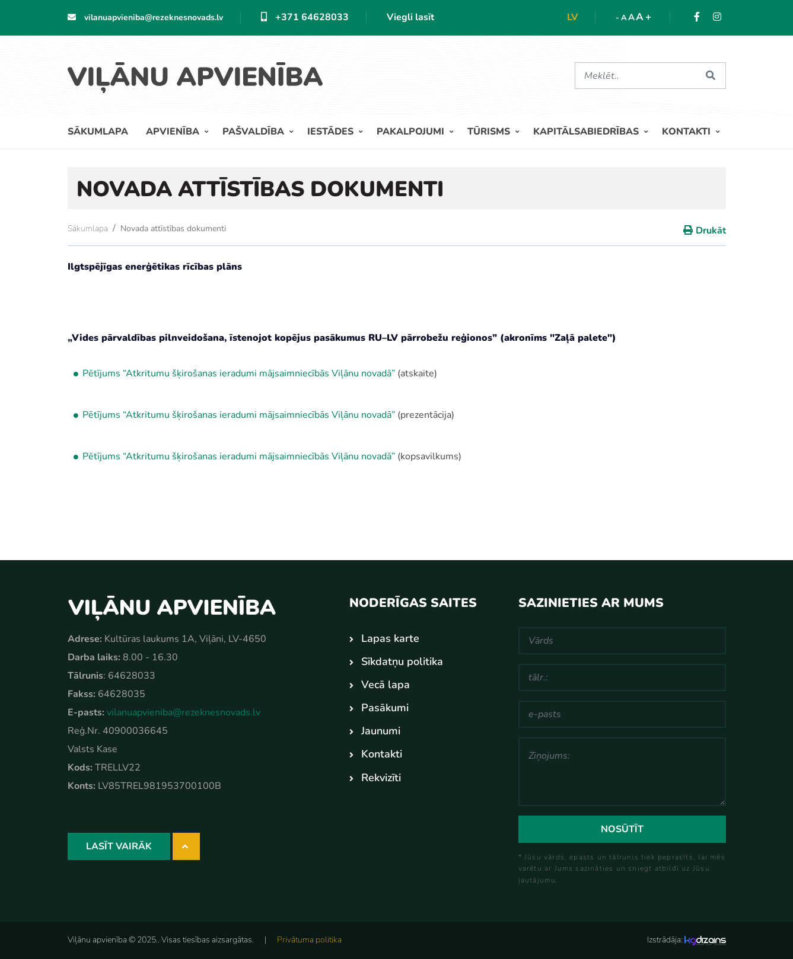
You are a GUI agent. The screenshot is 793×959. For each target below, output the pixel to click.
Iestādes (331, 131)
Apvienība (174, 131)
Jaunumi (380, 731)
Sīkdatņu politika (402, 661)
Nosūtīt (622, 829)
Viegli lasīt (410, 17)
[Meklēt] (636, 75)
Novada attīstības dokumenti (173, 228)
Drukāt (711, 230)
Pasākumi (385, 708)
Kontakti (687, 131)
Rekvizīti (381, 778)
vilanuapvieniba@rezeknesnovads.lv (145, 17)
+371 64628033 (305, 17)
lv (572, 17)
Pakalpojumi (412, 131)
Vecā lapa (385, 684)
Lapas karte (390, 638)
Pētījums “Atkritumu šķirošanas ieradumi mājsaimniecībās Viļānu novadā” (238, 373)
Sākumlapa (98, 131)
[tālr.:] (622, 677)
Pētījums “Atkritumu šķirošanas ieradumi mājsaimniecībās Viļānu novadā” (238, 414)
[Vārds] (622, 640)
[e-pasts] (622, 714)
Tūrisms (489, 131)
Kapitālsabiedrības (587, 131)
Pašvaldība (254, 131)
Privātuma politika (309, 939)
